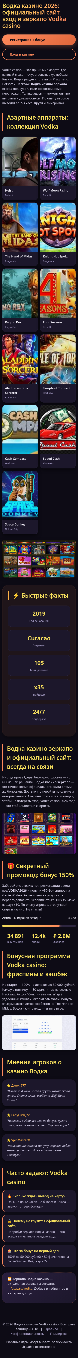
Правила (51, 1329)
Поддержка (59, 1333)
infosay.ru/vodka (20, 1288)
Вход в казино (22, 54)
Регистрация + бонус (27, 39)
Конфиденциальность (27, 1333)
